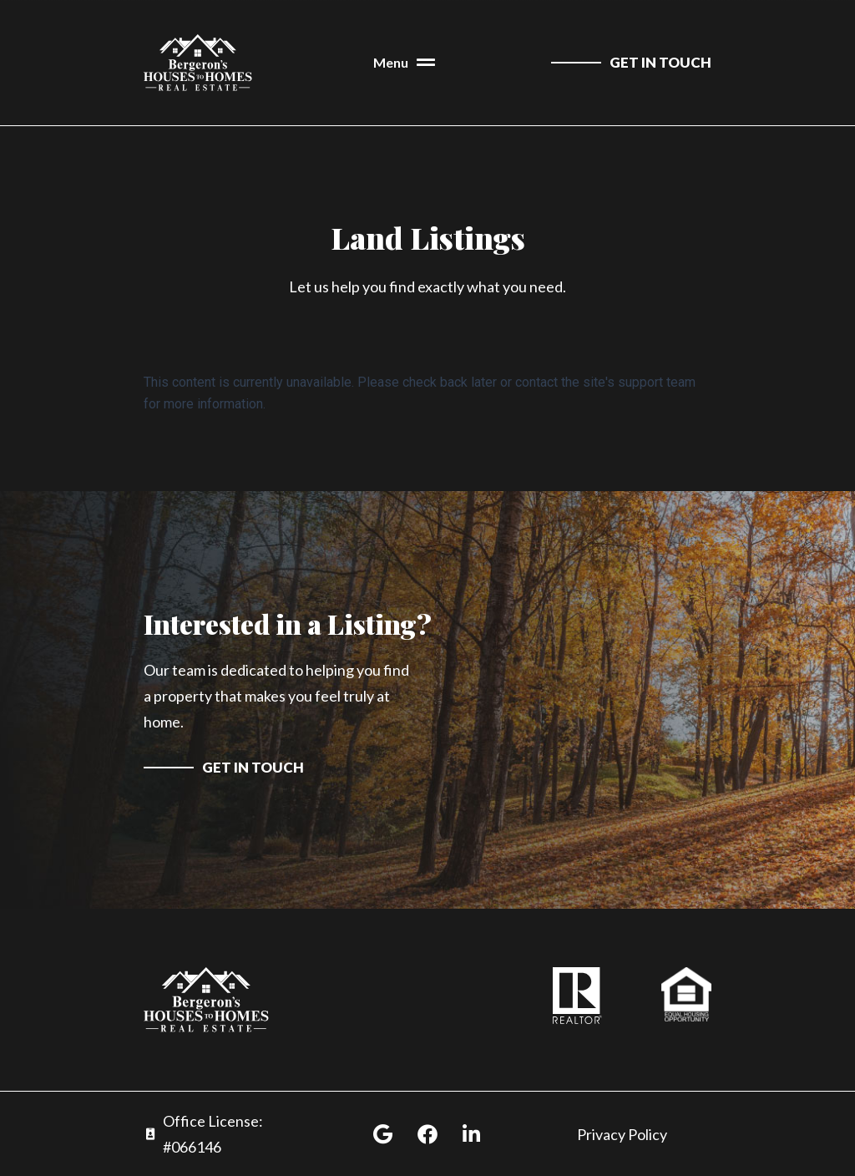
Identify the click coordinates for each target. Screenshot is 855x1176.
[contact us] (631, 63)
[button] (404, 63)
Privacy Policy (622, 1134)
